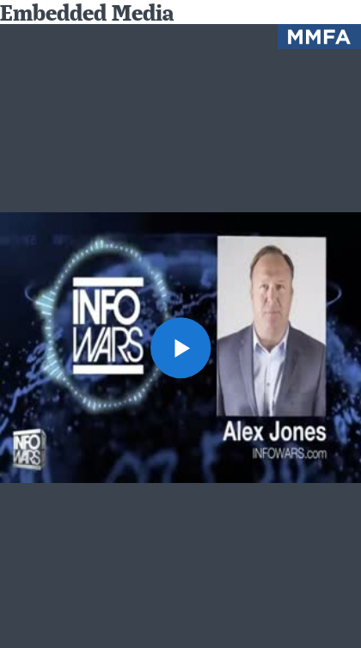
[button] (181, 347)
